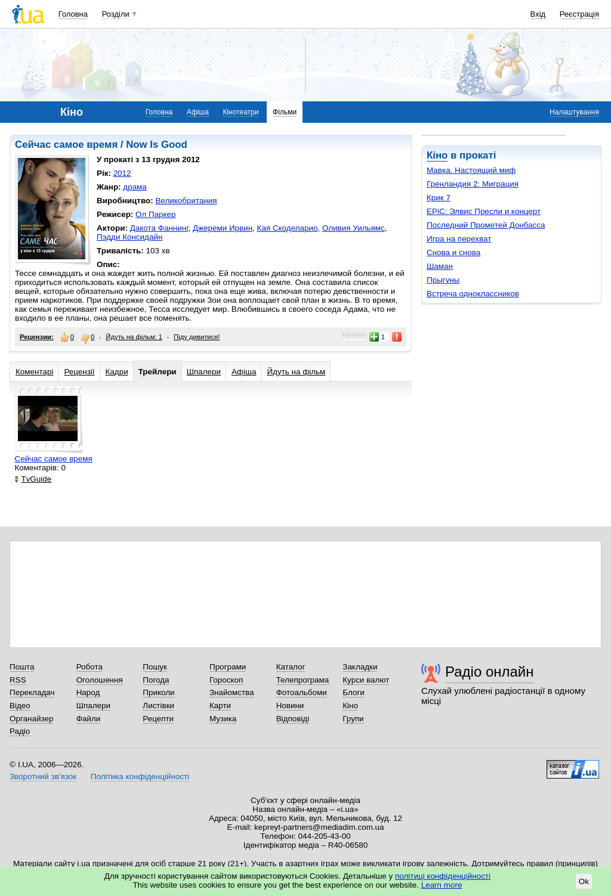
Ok (584, 881)
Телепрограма (302, 679)
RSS (18, 679)
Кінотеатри (240, 112)
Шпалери (204, 371)
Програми (227, 666)
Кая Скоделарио (287, 228)
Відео (20, 705)
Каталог (291, 666)
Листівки (158, 705)
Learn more (441, 885)
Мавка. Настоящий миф (471, 170)
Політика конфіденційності (140, 776)
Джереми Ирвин (222, 228)
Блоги (353, 692)
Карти (220, 705)
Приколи (158, 692)
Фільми (285, 112)
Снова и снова (453, 252)
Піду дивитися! (197, 336)
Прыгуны (443, 279)
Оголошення (99, 679)
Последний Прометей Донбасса (486, 225)
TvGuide (32, 479)
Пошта (22, 666)
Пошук (155, 666)
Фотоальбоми (301, 692)
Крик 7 (438, 197)
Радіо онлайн (489, 672)
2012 (122, 173)
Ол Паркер (155, 214)
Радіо (20, 731)
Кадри (117, 371)
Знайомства (231, 692)
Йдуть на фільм (296, 371)
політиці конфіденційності (442, 876)
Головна (73, 14)
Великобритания (186, 200)
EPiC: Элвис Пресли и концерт (484, 211)
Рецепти (158, 718)
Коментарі (34, 371)
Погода (156, 679)
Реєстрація (579, 14)
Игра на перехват (459, 238)
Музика (222, 718)
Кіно (437, 155)
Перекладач (32, 692)
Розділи (115, 14)
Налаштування (574, 112)
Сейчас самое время (53, 458)
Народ (88, 692)
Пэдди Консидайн (129, 236)
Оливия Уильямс (353, 228)
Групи (352, 718)
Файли (88, 718)
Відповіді (293, 718)
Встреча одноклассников (473, 293)
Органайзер (31, 718)
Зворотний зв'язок (43, 776)
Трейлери (157, 371)
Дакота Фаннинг (159, 228)
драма (135, 186)
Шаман (440, 266)
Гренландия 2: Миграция (473, 183)
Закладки (359, 666)
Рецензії (79, 371)
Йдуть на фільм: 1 (134, 336)
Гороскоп (226, 679)
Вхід (538, 14)
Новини (290, 705)
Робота (89, 666)
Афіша (198, 112)
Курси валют (365, 679)
